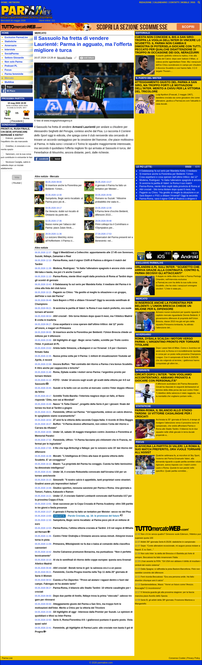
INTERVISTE (142, 370)
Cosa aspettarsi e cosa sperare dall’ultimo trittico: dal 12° (168, 177)
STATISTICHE (143, 406)
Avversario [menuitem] (9, 45)
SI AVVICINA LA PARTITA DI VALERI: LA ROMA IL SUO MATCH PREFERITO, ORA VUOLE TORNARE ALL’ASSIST (168, 449)
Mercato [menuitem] (8, 78)
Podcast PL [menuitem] (9, 66)
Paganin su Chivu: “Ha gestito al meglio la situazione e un (169, 192)
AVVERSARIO (143, 334)
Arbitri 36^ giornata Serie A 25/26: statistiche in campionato (168, 542)
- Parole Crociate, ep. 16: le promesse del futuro (86, 515)
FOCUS (140, 442)
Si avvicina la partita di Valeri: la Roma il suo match (165, 183)
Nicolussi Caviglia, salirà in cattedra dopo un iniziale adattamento (15, 165)
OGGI (188, 166)
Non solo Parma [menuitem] (12, 61)
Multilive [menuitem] (8, 82)
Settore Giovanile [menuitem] (13, 57)
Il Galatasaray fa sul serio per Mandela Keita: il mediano (168, 170)
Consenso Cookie (177, 658)
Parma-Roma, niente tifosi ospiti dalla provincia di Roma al (169, 186)
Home (5, 33)
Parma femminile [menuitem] (12, 74)
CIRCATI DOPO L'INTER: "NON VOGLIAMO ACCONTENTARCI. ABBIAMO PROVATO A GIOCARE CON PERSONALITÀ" (163, 377)
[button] (17, 177)
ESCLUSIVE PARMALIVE (149, 263)
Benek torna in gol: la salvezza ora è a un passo (87, 568)
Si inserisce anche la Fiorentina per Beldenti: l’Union (166, 174)
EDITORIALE (143, 33)
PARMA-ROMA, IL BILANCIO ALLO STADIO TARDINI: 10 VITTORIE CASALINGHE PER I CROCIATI (163, 413)
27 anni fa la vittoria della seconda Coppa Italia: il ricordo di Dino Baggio (93, 420)
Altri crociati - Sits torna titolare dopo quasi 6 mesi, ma (167, 189)
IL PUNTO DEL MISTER (148, 78)
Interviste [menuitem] (8, 49)
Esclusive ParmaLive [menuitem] (15, 37)
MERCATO (142, 298)
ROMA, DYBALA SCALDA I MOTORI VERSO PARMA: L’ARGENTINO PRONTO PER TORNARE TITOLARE (167, 341)
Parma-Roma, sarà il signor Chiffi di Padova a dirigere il (168, 198)
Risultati (17, 183)
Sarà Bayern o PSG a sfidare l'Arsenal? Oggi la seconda (168, 195)
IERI (197, 166)
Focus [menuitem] (6, 70)
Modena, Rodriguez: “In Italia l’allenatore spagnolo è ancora (170, 180)
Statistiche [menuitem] (9, 41)
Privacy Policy (193, 658)
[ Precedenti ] (17, 121)
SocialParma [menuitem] (10, 53)
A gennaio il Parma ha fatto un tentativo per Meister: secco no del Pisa (92, 511)
